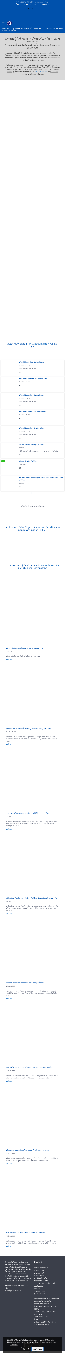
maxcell (37, 1288)
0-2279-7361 (39, 1311)
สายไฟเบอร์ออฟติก (43, 45)
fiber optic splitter (41, 1281)
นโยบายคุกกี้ (14, 1345)
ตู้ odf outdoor (39, 1294)
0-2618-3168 (50, 1311)
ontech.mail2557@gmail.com (45, 1322)
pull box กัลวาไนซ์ (48, 1283)
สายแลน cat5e (39, 1273)
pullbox (37, 1283)
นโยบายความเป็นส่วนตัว (49, 1342)
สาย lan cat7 (39, 1275)
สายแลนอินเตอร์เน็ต (39, 343)
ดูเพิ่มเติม (32, 493)
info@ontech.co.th (41, 1324)
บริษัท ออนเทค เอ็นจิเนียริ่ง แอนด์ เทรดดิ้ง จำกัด (32, 2)
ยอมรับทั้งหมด (37, 1349)
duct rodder (38, 1286)
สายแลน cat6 (39, 1270)
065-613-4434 (43, 1306)
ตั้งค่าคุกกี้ (26, 1349)
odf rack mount (41, 72)
